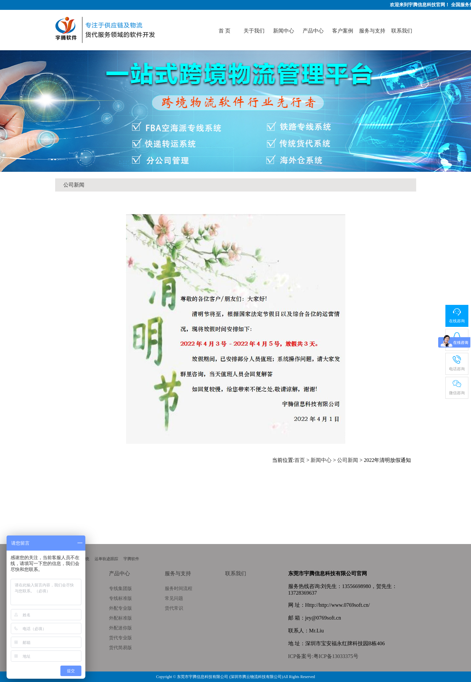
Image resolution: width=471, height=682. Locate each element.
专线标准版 (120, 598)
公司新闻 (73, 185)
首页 (299, 460)
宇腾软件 (131, 559)
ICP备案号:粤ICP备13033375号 (323, 656)
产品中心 (313, 31)
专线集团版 (120, 588)
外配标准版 (120, 618)
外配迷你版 (120, 627)
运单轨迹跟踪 (106, 559)
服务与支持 (372, 31)
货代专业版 (120, 637)
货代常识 (174, 608)
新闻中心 (283, 31)
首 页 (224, 31)
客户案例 (342, 31)
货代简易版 (120, 647)
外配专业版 (120, 608)
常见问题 (174, 598)
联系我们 (401, 31)
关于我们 (254, 31)
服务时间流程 (178, 588)
